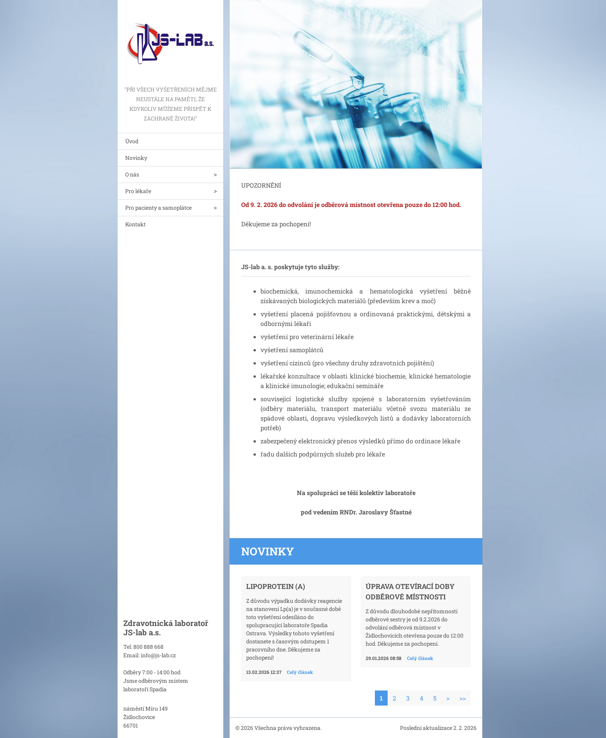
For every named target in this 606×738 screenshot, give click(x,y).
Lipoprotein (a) (275, 586)
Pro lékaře (138, 191)
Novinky (136, 157)
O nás (132, 174)
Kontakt (135, 224)
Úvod (131, 141)
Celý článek (300, 672)
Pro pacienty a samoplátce (158, 207)
